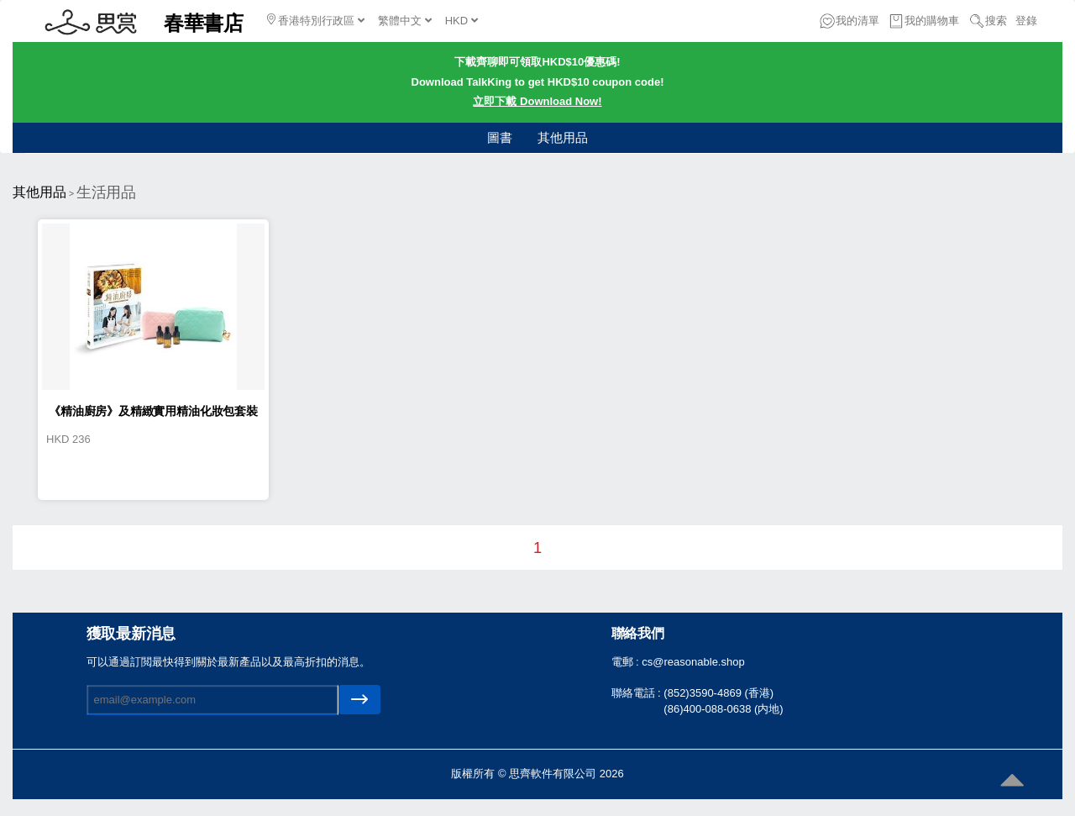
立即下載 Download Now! (537, 101)
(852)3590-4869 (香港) (718, 693)
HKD (461, 20)
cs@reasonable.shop (693, 661)
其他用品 (563, 137)
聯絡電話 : (637, 693)
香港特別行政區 (315, 20)
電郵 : (626, 661)
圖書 (499, 137)
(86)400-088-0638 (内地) (723, 709)
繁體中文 (405, 20)
